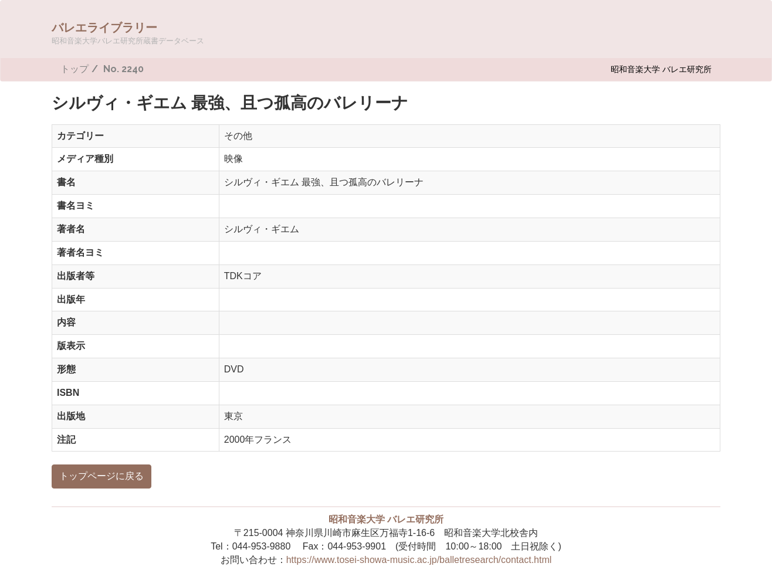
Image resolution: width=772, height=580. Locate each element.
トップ (74, 68)
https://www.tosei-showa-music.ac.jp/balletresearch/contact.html (419, 560)
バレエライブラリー (128, 33)
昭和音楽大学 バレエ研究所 (661, 69)
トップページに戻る (101, 475)
